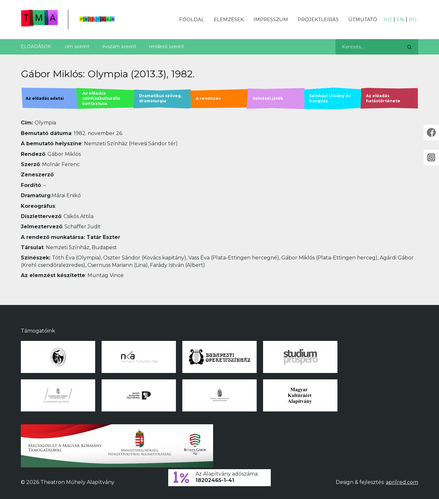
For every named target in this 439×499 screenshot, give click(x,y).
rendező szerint (166, 46)
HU (388, 19)
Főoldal (191, 19)
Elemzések (229, 19)
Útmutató (362, 19)
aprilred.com (402, 482)
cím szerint (77, 46)
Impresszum (270, 19)
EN (400, 19)
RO (413, 19)
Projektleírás (318, 19)
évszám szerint (119, 46)
